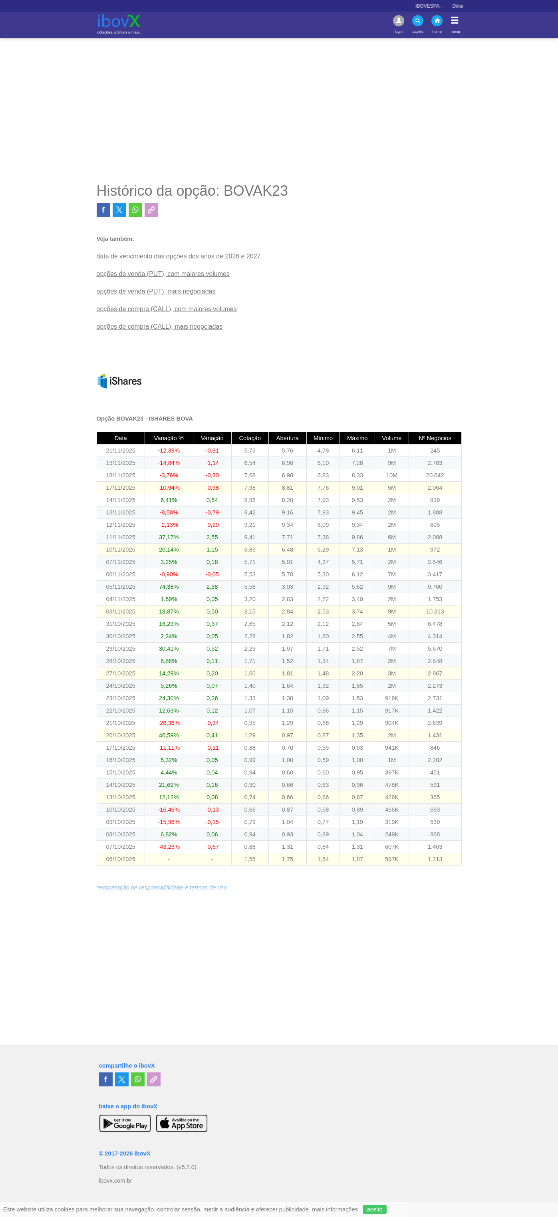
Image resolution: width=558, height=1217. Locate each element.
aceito (375, 1209)
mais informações (335, 1209)
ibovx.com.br (115, 1180)
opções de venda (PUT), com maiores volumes (163, 273)
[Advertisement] (279, 110)
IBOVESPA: (440, 6)
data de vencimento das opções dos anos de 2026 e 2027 (179, 256)
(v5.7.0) (187, 1167)
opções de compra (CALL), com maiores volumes (167, 309)
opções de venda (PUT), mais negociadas (156, 291)
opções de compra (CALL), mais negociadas (160, 326)
